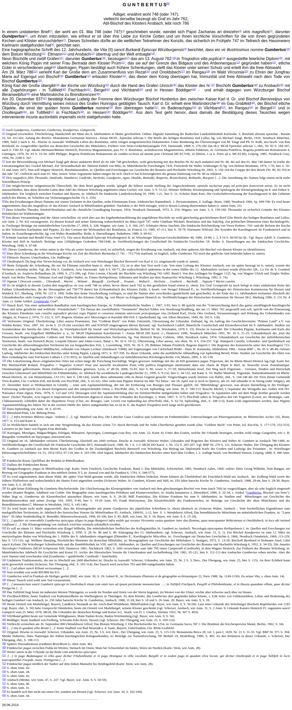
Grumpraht (41, 301)
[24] (54, 66)
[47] (45, 98)
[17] (127, 58)
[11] (43, 53)
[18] (174, 58)
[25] (35, 71)
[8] (52, 44)
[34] (57, 84)
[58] (82, 111)
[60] (130, 111)
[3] (123, 31)
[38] (255, 84)
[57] (52, 111)
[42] (108, 89)
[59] (108, 111)
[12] (64, 53)
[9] (185, 49)
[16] (104, 58)
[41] (88, 89)
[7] (64, 40)
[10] (288, 49)
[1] (168, 3)
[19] (223, 58)
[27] (183, 71)
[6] (26, 35)
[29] (246, 71)
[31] (88, 75)
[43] (141, 89)
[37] (213, 84)
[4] (239, 31)
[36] (174, 84)
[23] (274, 62)
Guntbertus (254, 492)
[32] (124, 75)
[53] (223, 107)
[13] (93, 53)
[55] (274, 107)
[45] (28, 93)
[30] (61, 75)
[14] (153, 53)
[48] (218, 102)
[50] (111, 107)
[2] (50, 31)
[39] (281, 84)
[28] (208, 71)
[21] (123, 62)
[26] (148, 71)
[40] (64, 89)
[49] (253, 102)
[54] (251, 107)
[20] (280, 58)
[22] (238, 62)
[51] (156, 107)
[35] (107, 84)
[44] (194, 89)
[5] (271, 31)
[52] (194, 107)
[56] (24, 111)
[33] (40, 80)
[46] (98, 93)
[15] (61, 58)
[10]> (4, 249)
